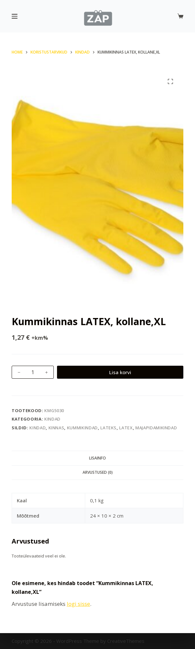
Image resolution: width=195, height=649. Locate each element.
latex (125, 428)
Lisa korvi (120, 372)
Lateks (108, 428)
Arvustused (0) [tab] (98, 472)
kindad (37, 428)
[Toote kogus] (33, 372)
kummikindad (82, 428)
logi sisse (78, 603)
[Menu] (14, 16)
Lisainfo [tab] (97, 458)
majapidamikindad (156, 428)
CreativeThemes (125, 641)
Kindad (52, 419)
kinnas (56, 428)
